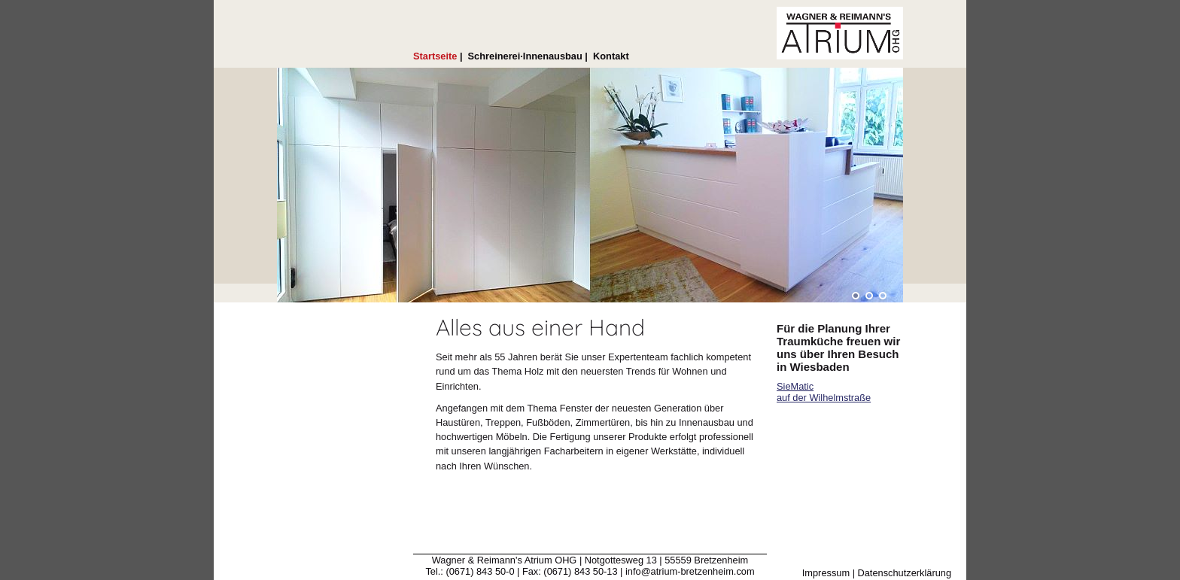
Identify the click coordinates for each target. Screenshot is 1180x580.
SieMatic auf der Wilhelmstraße (824, 392)
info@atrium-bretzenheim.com (690, 571)
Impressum (826, 572)
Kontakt (611, 56)
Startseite (435, 56)
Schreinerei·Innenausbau (525, 56)
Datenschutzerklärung (904, 572)
